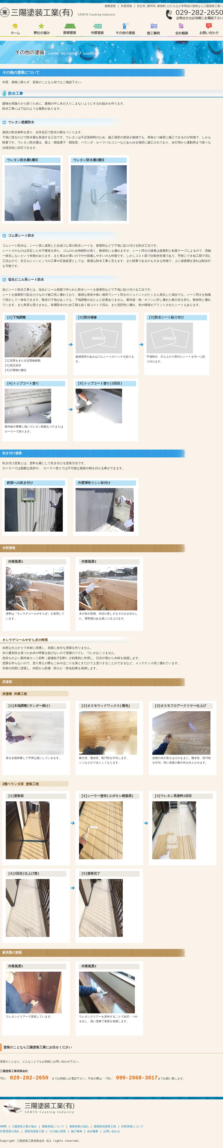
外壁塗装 (97, 31)
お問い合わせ (209, 31)
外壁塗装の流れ (10, 1131)
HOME (3, 1127)
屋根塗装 (69, 31)
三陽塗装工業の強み (24, 1127)
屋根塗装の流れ (79, 1127)
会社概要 (181, 31)
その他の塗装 (125, 31)
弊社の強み (41, 31)
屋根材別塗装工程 (105, 1127)
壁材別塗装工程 (34, 1131)
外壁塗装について (132, 1127)
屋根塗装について (53, 1127)
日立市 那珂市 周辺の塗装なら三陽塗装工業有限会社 (13, 31)
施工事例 (153, 31)
